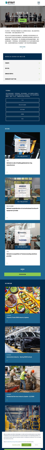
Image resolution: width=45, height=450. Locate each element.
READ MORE (22, 47)
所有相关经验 (22, 274)
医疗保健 (22, 109)
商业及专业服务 (22, 104)
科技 (22, 118)
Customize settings (16, 444)
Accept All (26, 444)
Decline (36, 444)
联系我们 (22, 20)
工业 (22, 100)
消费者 (22, 114)
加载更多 (22, 270)
